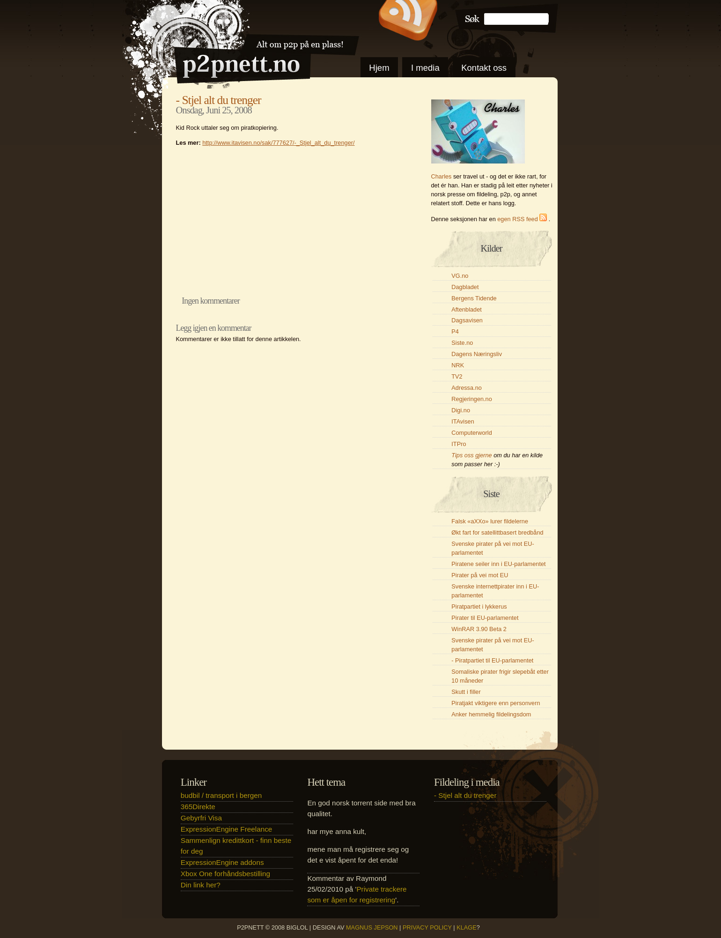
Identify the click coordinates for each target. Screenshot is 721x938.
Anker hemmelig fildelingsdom (491, 714)
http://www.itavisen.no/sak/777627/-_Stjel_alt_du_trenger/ (278, 142)
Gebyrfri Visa (201, 818)
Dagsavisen (467, 320)
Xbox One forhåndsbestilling (225, 874)
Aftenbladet (466, 309)
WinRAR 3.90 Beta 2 (479, 629)
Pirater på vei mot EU (479, 575)
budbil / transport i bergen (221, 795)
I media (425, 68)
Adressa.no (466, 387)
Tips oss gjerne (471, 455)
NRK (457, 365)
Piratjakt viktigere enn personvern (495, 703)
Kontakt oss (484, 68)
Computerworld (471, 432)
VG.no (459, 275)
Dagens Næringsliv (476, 353)
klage (466, 927)
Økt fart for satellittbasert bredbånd (497, 532)
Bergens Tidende (473, 298)
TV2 (456, 376)
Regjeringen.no (471, 398)
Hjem (379, 68)
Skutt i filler (465, 691)
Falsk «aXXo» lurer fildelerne (489, 521)
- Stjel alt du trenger (218, 100)
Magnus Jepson (372, 927)
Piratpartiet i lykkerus (479, 606)
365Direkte (198, 807)
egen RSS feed (523, 219)
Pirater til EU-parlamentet (484, 617)
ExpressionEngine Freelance (226, 829)
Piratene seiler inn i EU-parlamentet (498, 563)
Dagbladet (464, 286)
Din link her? (201, 885)
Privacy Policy (427, 927)
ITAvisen (462, 421)
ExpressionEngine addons (222, 862)
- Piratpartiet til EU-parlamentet (492, 660)
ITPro (458, 443)
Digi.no (460, 410)
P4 (455, 331)
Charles (441, 176)
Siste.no (462, 342)
